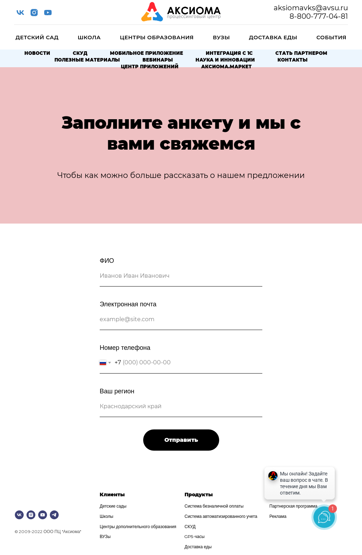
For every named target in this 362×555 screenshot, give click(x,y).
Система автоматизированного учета (221, 516)
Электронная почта (128, 303)
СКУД (80, 53)
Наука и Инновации (225, 60)
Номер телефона (125, 347)
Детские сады (113, 505)
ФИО (107, 260)
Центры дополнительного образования (138, 526)
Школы (106, 516)
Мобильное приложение (146, 53)
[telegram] (54, 514)
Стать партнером (301, 53)
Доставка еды (273, 37)
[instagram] (34, 12)
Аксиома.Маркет (226, 66)
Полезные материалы (87, 60)
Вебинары (157, 60)
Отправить (181, 440)
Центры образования (157, 37)
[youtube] (47, 12)
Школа (89, 37)
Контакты (293, 60)
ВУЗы (221, 37)
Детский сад (37, 37)
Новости (37, 53)
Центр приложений (150, 66)
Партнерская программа (293, 505)
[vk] (20, 12)
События (331, 37)
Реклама (277, 516)
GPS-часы (195, 536)
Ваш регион (117, 390)
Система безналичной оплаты (214, 505)
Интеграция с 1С (229, 53)
